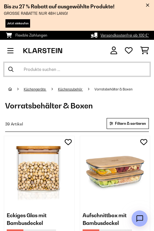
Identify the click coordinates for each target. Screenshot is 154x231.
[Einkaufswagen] (144, 50)
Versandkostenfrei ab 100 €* (125, 35)
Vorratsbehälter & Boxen (113, 89)
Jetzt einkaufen (17, 23)
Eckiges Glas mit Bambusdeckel (26, 219)
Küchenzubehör (70, 89)
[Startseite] (16, 89)
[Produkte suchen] (77, 69)
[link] (39, 171)
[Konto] (113, 50)
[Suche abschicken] (10, 69)
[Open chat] (140, 218)
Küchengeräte (35, 89)
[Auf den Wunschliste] (68, 142)
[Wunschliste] (129, 50)
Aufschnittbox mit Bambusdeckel (104, 219)
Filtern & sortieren (127, 123)
